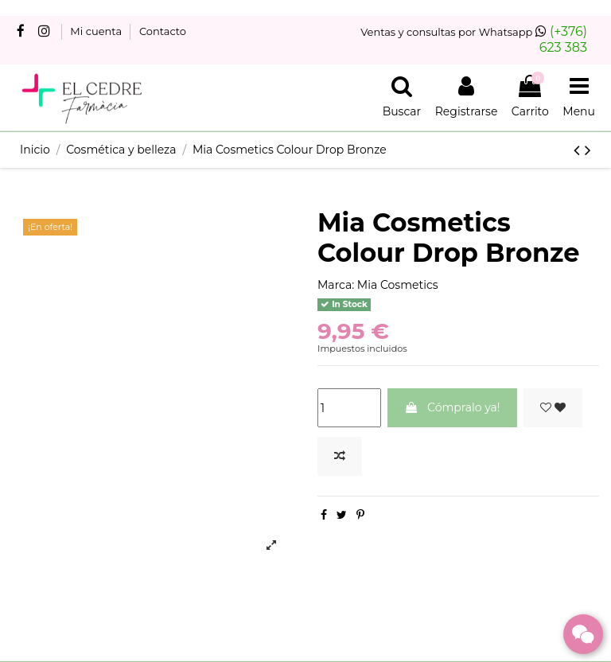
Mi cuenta (97, 31)
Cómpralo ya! (452, 407)
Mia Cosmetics (397, 285)
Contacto (162, 31)
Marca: (335, 285)
